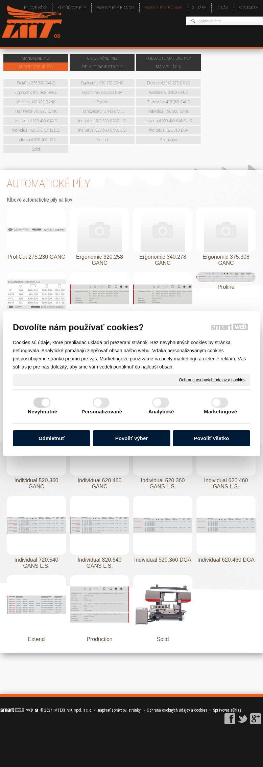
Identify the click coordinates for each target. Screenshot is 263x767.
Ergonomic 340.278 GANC (163, 260)
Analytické (161, 411)
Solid (163, 639)
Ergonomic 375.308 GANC (226, 260)
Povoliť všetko (211, 438)
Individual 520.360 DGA (162, 560)
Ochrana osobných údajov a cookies (212, 379)
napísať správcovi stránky (119, 710)
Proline (226, 287)
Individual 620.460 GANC (100, 483)
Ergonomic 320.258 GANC (100, 260)
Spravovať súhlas (227, 710)
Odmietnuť (52, 438)
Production (100, 639)
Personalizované (101, 411)
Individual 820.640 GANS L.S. (100, 563)
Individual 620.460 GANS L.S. (226, 483)
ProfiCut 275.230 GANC (36, 257)
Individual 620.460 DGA (226, 560)
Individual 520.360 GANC (37, 483)
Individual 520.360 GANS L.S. (163, 483)
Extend (36, 639)
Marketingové (220, 411)
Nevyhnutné (42, 411)
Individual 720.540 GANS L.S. (37, 563)
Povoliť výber (131, 438)
